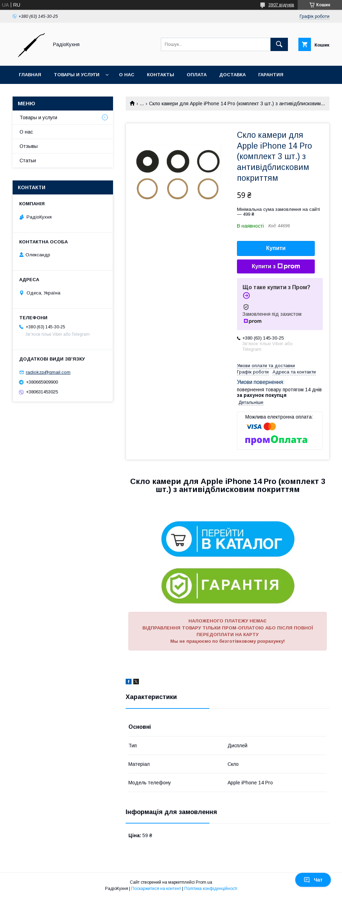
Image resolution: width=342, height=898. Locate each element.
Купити (276, 248)
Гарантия (270, 74)
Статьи (28, 160)
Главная (30, 74)
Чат (313, 880)
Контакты (160, 74)
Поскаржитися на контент (156, 888)
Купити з (276, 266)
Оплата (197, 74)
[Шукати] (279, 44)
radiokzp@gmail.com (48, 372)
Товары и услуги (76, 74)
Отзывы (29, 146)
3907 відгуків (281, 4)
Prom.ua (204, 882)
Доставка (232, 74)
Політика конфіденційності (210, 888)
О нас (126, 74)
